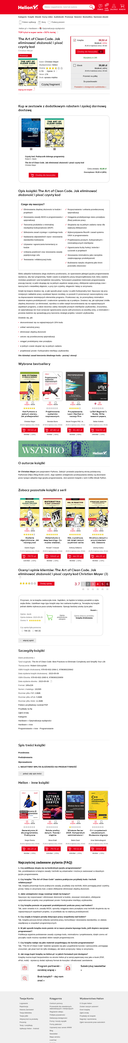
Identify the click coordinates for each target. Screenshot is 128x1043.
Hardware (22, 720)
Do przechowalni (90, 81)
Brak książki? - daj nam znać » (50, 978)
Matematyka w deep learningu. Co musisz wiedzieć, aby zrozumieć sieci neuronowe (52, 542)
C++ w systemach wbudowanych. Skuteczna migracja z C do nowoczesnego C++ (98, 835)
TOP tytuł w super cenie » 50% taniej (37, 32)
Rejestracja (24, 1006)
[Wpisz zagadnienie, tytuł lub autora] (65, 7)
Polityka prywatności (57, 1015)
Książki (31, 17)
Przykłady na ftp (25, 709)
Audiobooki (59, 17)
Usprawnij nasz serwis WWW (61, 1027)
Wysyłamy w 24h (90, 58)
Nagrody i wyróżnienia (88, 1019)
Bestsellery (88, 17)
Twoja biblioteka (26, 1013)
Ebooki (38, 17)
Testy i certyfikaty (26, 1025)
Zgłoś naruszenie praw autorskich (92, 1022)
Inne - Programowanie (44, 728)
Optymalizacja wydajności (40, 720)
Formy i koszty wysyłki (58, 1021)
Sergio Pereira (30, 840)
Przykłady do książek (87, 1016)
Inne (31, 724)
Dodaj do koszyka (87, 51)
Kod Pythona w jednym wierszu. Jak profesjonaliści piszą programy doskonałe (30, 416)
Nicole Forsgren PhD (73, 421)
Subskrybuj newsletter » (93, 968)
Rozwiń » (94, 610)
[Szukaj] (91, 7)
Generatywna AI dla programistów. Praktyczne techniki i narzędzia (30, 834)
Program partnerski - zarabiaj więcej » (49, 968)
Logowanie (24, 1003)
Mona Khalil (52, 840)
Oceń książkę (85, 1010)
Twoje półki (24, 1016)
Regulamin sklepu (56, 1012)
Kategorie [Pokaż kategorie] (22, 17)
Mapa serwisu (55, 1037)
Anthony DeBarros (75, 548)
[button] (108, 385)
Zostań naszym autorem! (89, 1006)
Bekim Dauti (75, 840)
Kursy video (47, 17)
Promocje (69, 17)
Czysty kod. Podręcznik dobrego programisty (44, 156)
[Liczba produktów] (101, 51)
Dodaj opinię (46, 584)
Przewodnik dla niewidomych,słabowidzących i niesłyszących (61, 1008)
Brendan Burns (52, 421)
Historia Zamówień (27, 1010)
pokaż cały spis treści (32, 773)
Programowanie (25, 728)
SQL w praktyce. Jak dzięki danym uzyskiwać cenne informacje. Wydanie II (75, 542)
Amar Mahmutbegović (98, 840)
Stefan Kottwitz (98, 421)
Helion (55, 65)
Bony (44, 22)
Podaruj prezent (57, 22)
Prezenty (23, 1022)
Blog (51, 1031)
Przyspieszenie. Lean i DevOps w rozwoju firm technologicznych (75, 415)
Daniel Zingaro (30, 548)
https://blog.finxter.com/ (38, 475)
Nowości (78, 17)
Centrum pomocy (56, 1003)
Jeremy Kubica (98, 548)
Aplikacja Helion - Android (29, 1028)
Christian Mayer (52, 62)
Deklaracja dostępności (58, 1018)
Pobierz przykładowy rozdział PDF (33, 705)
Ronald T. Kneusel (52, 548)
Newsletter (54, 1034)
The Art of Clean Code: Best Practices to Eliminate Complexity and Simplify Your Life (68, 662)
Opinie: (51, 71)
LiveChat (53, 1040)
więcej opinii (28, 640)
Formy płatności (56, 1024)
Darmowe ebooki (101, 17)
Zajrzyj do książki (25, 90)
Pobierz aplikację (29, 22)
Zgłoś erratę (23, 713)
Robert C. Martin (31, 159)
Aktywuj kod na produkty (29, 1019)
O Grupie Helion (86, 1003)
